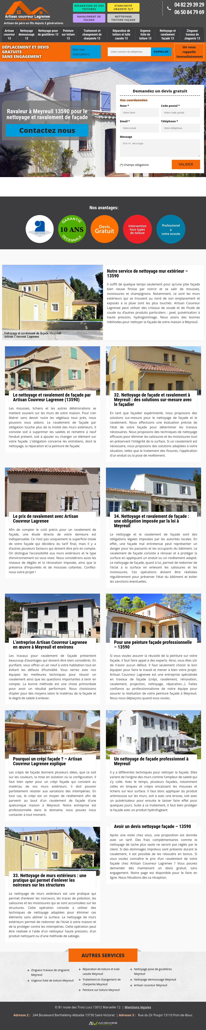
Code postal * (170, 106)
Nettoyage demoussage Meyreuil (155, 979)
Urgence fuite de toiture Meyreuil (52, 980)
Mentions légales (138, 1007)
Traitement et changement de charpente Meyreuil (102, 982)
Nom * (124, 106)
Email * (125, 121)
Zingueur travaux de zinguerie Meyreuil (50, 972)
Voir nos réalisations (81, 51)
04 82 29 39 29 (189, 4)
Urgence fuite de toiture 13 (145, 34)
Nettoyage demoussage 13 (27, 34)
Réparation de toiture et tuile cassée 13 (121, 34)
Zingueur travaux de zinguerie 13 (192, 34)
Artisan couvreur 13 (9, 34)
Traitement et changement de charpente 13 (92, 34)
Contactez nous (47, 130)
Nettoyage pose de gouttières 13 (48, 32)
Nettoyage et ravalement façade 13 (168, 34)
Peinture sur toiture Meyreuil (101, 990)
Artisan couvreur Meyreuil (150, 985)
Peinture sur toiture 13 (68, 34)
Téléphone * (169, 121)
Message (126, 137)
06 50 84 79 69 (189, 12)
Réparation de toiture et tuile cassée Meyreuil (101, 971)
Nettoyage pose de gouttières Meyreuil (153, 971)
